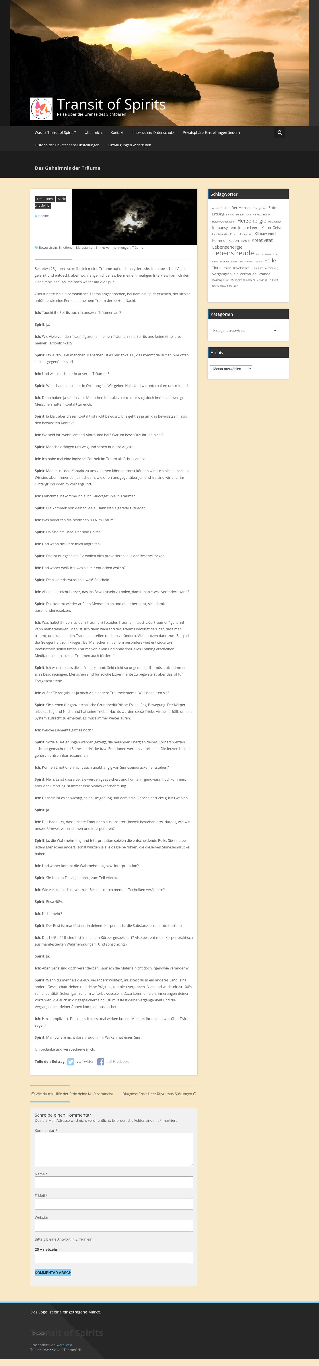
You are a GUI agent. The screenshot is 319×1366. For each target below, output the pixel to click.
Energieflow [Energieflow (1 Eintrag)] (260, 208)
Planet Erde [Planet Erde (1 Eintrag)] (271, 254)
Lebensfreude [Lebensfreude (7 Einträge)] (233, 252)
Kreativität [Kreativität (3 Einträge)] (262, 240)
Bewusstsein (48, 247)
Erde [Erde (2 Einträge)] (272, 207)
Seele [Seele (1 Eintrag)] (215, 261)
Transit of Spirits (111, 104)
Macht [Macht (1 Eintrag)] (259, 254)
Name (41, 1181)
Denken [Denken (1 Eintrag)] (225, 208)
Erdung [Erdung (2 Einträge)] (218, 214)
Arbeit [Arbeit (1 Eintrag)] (215, 208)
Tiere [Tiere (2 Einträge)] (216, 267)
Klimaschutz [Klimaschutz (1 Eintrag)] (246, 234)
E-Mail (41, 1202)
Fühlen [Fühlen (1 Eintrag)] (240, 214)
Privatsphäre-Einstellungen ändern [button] (211, 132)
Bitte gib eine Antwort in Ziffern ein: (64, 1246)
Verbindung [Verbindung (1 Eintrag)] (271, 268)
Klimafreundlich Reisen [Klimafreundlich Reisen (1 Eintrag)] (224, 234)
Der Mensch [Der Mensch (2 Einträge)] (241, 207)
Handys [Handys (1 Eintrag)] (257, 214)
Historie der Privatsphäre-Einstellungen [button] (67, 145)
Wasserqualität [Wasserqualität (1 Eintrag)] (220, 279)
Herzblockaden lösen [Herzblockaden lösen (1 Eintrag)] (223, 221)
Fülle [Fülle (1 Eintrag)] (248, 214)
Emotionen (45, 199)
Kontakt (117, 132)
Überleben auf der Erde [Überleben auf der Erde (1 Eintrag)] (225, 285)
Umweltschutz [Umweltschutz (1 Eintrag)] (241, 268)
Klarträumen (85, 247)
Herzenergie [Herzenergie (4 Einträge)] (251, 220)
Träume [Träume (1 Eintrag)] (227, 268)
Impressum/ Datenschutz (153, 132)
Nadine (43, 216)
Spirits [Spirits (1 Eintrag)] (259, 261)
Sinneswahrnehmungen (113, 247)
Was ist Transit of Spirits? (55, 132)
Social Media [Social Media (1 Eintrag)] (247, 261)
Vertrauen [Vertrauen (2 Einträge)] (248, 274)
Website (41, 1224)
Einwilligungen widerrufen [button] (129, 145)
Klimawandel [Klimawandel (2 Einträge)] (265, 233)
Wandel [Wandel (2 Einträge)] (265, 274)
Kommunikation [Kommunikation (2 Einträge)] (225, 240)
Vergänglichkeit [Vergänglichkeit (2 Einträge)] (225, 274)
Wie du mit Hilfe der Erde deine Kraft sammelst (71, 1093)
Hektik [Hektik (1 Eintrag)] (266, 214)
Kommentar (46, 1130)
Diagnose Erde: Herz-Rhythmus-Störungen (160, 1093)
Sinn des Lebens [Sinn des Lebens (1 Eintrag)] (229, 261)
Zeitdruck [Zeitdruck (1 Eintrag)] (262, 279)
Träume (137, 247)
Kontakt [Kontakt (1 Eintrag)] (245, 240)
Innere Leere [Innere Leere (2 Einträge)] (248, 227)
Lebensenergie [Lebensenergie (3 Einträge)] (227, 247)
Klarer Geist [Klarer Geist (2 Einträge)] (271, 227)
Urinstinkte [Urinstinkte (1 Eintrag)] (257, 268)
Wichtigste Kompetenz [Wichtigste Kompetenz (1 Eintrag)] (243, 279)
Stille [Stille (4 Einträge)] (270, 260)
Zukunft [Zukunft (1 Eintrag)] (274, 279)
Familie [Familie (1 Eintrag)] (230, 214)
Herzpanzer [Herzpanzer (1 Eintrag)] (274, 221)
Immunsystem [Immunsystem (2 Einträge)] (224, 227)
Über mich (93, 132)
